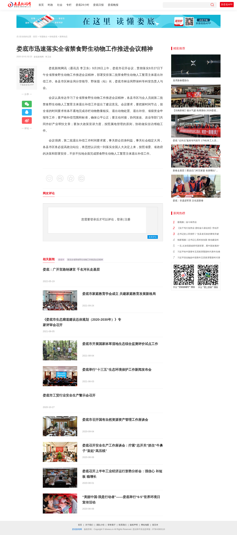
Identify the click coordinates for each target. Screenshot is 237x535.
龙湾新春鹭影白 (181, 80)
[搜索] (212, 5)
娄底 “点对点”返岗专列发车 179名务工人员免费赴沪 (197, 140)
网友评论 (49, 193)
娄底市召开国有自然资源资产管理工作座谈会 (115, 419)
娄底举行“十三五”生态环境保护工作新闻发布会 (116, 369)
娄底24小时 (82, 4)
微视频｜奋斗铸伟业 (187, 222)
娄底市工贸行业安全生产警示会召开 (69, 395)
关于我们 (89, 525)
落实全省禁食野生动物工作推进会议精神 (85, 259)
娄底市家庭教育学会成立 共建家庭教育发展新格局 (119, 294)
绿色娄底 (53, 36)
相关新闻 (49, 259)
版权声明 (134, 525)
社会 (59, 4)
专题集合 (43, 36)
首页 (41, 4)
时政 (50, 4)
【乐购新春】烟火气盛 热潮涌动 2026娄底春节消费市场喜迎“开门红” (197, 110)
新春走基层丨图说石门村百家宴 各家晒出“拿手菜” (197, 170)
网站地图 (145, 525)
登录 (120, 219)
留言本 (155, 525)
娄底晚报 (113, 4)
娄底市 (61, 259)
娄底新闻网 (39, 57)
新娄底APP (227, 4)
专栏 (69, 4)
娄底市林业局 (124, 81)
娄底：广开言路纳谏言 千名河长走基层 (71, 269)
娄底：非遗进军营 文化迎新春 (188, 200)
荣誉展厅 (112, 525)
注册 (127, 219)
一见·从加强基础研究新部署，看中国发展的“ (198, 246)
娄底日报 (98, 4)
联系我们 (123, 525)
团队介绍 (100, 525)
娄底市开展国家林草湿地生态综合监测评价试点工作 (120, 344)
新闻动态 (63, 36)
